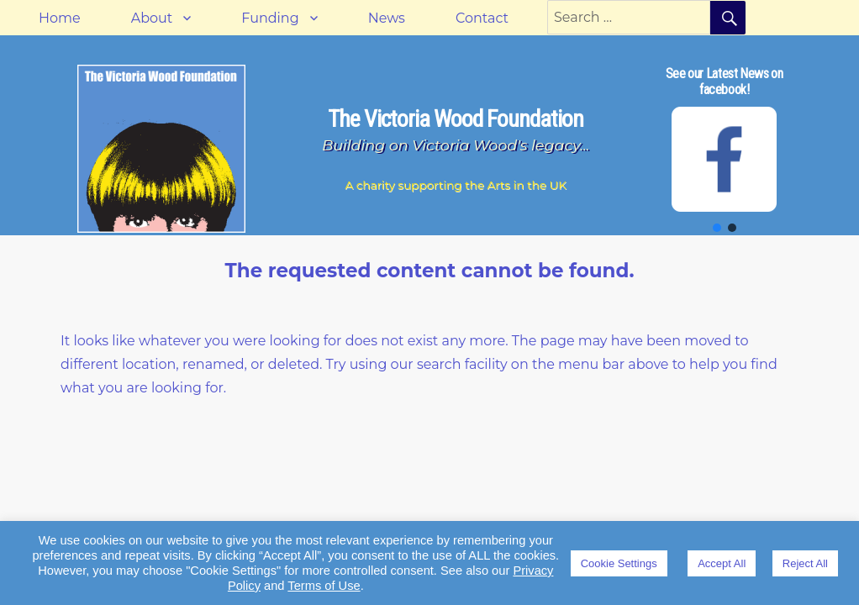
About (152, 18)
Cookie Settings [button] (619, 563)
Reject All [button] (805, 563)
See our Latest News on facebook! (724, 81)
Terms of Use (323, 585)
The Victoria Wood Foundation (455, 119)
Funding (269, 18)
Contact (482, 18)
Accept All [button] (722, 563)
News (386, 18)
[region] (724, 148)
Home (60, 18)
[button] (717, 228)
